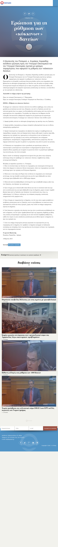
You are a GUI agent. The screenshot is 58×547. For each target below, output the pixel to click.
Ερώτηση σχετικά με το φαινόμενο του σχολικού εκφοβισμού (20, 255)
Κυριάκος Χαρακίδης (14, 244)
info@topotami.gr (10, 439)
